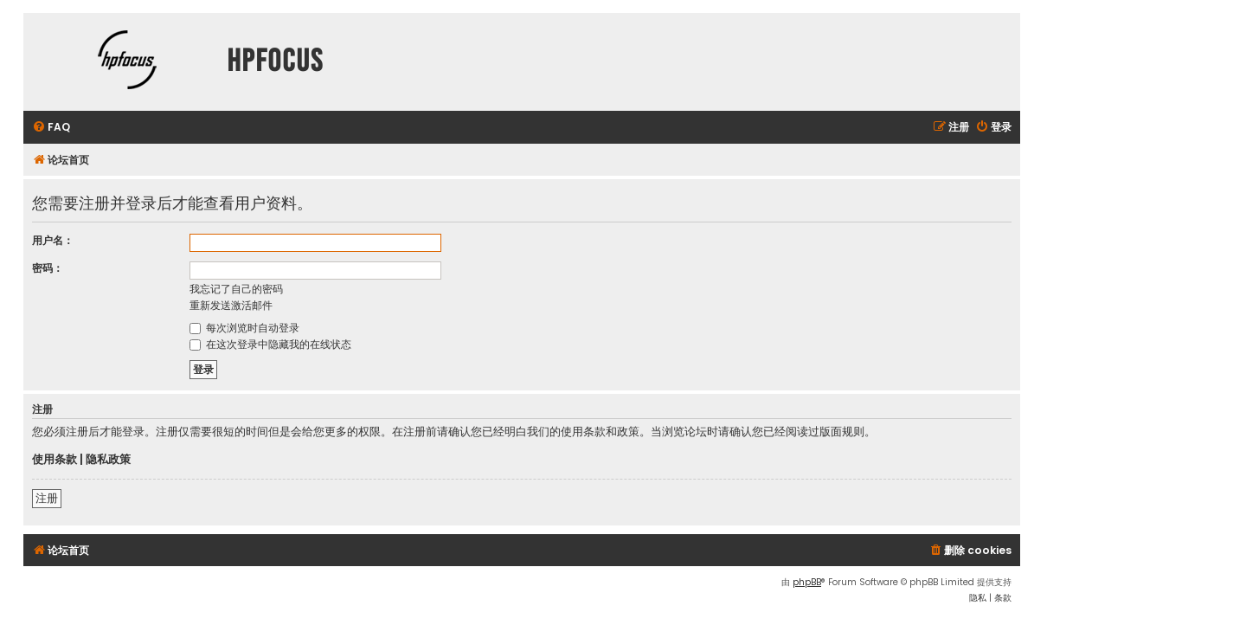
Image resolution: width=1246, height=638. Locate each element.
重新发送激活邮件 (231, 305)
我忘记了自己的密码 (236, 288)
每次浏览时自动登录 (244, 327)
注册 (46, 498)
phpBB (807, 582)
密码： (47, 268)
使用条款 (54, 459)
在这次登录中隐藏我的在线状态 (270, 344)
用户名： (53, 240)
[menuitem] (51, 127)
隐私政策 (108, 459)
